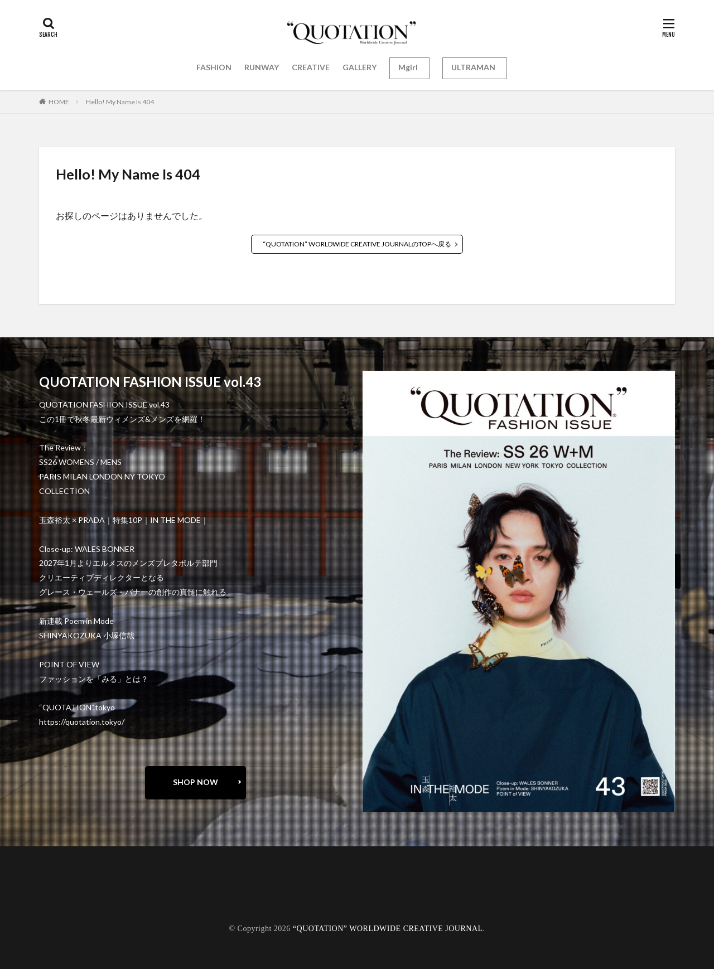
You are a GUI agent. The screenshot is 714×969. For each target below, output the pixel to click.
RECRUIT (67, 907)
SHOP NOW (195, 782)
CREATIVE (311, 67)
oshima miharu (75, 899)
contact (64, 891)
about (60, 883)
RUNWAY (261, 67)
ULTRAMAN (473, 67)
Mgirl (408, 67)
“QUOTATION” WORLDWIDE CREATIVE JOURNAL (388, 928)
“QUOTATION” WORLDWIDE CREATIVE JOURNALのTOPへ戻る (357, 244)
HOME (59, 102)
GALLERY (359, 67)
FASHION (213, 67)
